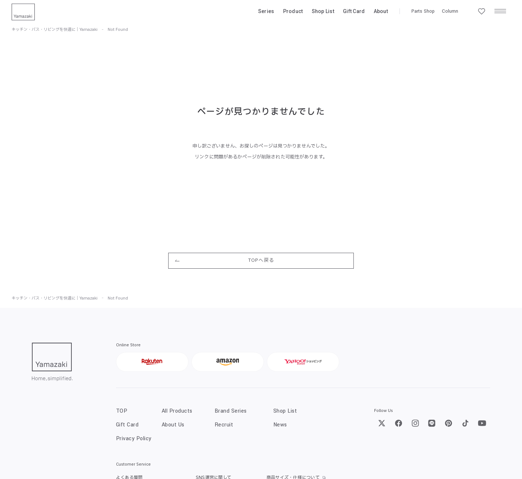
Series (266, 11)
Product (293, 11)
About (381, 11)
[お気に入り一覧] (481, 11)
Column (450, 11)
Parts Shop (423, 11)
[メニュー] (500, 11)
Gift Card (354, 11)
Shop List (323, 11)
